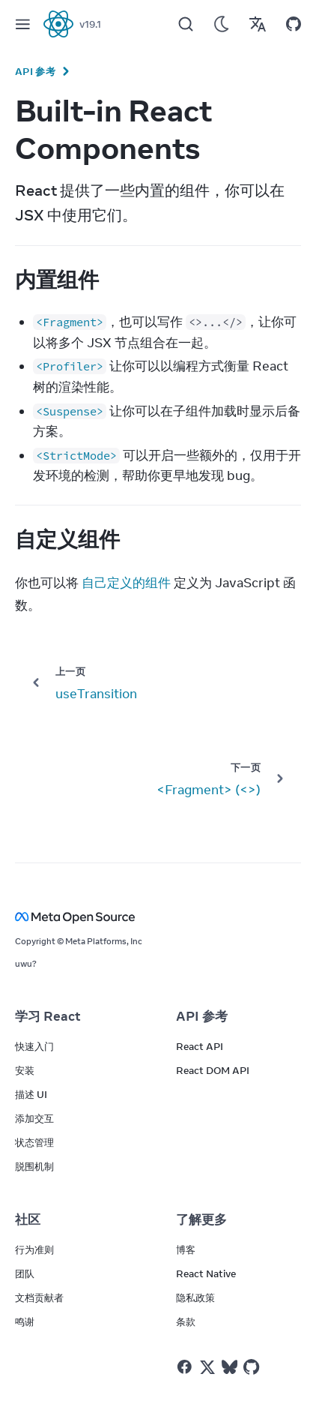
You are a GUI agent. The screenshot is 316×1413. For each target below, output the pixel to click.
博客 (185, 1250)
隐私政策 (195, 1298)
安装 (24, 1070)
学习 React (48, 1016)
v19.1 (90, 24)
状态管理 (34, 1142)
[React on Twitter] (207, 1367)
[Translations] (258, 24)
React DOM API (212, 1070)
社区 (27, 1219)
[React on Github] (253, 1367)
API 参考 (35, 71)
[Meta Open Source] (158, 917)
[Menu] (22, 24)
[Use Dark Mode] (222, 24)
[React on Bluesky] (229, 1367)
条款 (185, 1322)
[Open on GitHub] (294, 24)
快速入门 (34, 1046)
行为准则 (34, 1250)
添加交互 (34, 1118)
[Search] (186, 24)
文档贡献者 (39, 1298)
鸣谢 (24, 1322)
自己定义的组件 (126, 582)
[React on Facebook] (184, 1367)
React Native (206, 1274)
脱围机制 (34, 1166)
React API (199, 1046)
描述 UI (31, 1094)
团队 (24, 1274)
